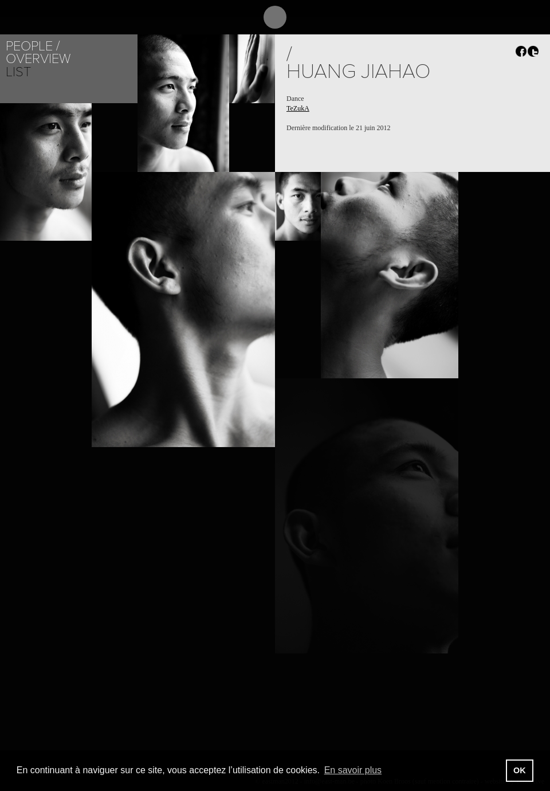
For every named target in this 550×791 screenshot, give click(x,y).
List (18, 72)
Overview (38, 58)
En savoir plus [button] (353, 770)
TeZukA (297, 108)
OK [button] (519, 770)
